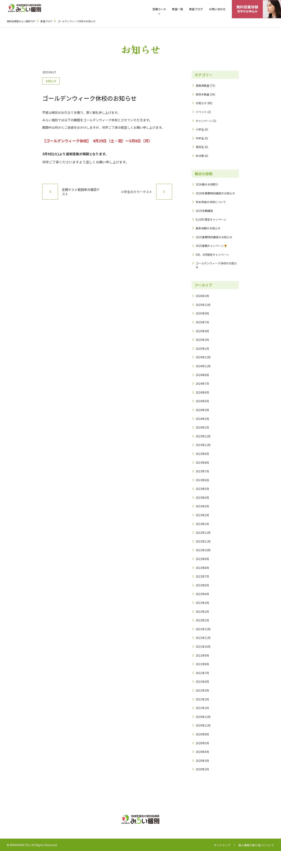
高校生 (200, 147)
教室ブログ (196, 9)
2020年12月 (203, 717)
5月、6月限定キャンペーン (212, 255)
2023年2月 (202, 515)
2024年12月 (203, 357)
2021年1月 (202, 708)
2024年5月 (202, 401)
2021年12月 (203, 629)
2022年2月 (202, 612)
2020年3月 (202, 761)
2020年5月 (202, 743)
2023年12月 (203, 436)
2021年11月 (203, 638)
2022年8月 (202, 568)
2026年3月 (202, 296)
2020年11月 (203, 725)
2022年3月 (202, 603)
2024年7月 (202, 383)
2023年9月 (202, 454)
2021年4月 (202, 682)
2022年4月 (202, 594)
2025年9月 (202, 313)
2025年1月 (202, 349)
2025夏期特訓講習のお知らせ (214, 237)
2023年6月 (202, 480)
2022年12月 (203, 533)
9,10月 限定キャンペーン (211, 219)
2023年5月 (202, 489)
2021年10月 (203, 647)
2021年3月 (202, 690)
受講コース (159, 9)
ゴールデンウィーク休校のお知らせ (216, 265)
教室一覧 (177, 9)
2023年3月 (202, 506)
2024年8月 (202, 375)
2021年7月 (202, 673)
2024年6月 (202, 392)
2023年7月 (202, 471)
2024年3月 (202, 410)
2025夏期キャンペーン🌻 (211, 246)
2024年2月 (202, 419)
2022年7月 (202, 576)
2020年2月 (202, 769)
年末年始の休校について (211, 202)
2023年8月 (202, 463)
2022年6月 (202, 585)
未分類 (200, 156)
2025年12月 (203, 305)
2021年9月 (202, 655)
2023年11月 (203, 445)
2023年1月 (202, 524)
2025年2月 (202, 340)
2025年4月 (202, 331)
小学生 (200, 129)
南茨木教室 (202, 94)
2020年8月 (202, 734)
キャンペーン (204, 121)
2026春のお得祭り (207, 184)
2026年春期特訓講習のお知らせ (215, 193)
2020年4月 (202, 752)
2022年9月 (202, 559)
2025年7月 (202, 322)
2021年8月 (202, 664)
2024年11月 (203, 366)
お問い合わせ (217, 9)
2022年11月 (203, 541)
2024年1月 (202, 427)
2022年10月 (203, 550)
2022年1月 (202, 620)
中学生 (200, 138)
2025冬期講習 (204, 211)
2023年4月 (202, 498)
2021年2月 (202, 699)
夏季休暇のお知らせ (208, 228)
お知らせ (50, 81)
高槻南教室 (202, 85)
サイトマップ (222, 845)
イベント (201, 112)
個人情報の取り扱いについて (256, 845)
